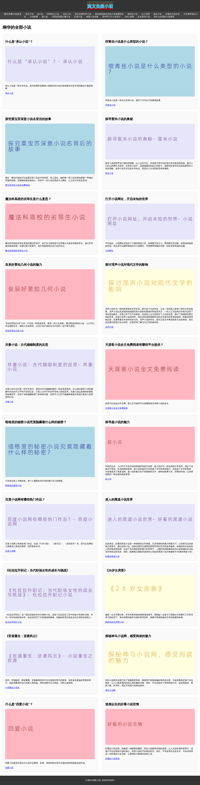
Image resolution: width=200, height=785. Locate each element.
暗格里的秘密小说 (13, 485)
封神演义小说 (53, 14)
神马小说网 (110, 690)
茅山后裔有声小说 (83, 14)
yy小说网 (145, 14)
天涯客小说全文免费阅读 (116, 408)
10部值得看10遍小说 (61, 17)
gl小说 (40, 14)
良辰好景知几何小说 (14, 331)
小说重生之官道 (12, 688)
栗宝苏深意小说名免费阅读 (17, 185)
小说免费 (34, 17)
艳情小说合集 (92, 17)
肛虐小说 (78, 17)
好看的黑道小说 (112, 556)
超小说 (108, 479)
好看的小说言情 (112, 759)
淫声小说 (109, 327)
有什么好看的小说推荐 (164, 17)
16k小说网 (129, 17)
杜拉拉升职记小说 (13, 622)
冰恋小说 (67, 14)
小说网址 (109, 251)
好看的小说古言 (172, 14)
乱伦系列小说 (144, 17)
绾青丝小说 (110, 105)
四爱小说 (9, 768)
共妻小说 (9, 402)
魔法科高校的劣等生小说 (16, 251)
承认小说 (9, 93)
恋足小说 (29, 14)
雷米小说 (109, 173)
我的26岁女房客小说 (114, 622)
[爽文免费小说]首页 (13, 14)
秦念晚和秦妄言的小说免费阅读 (109, 14)
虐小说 (45, 17)
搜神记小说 (132, 14)
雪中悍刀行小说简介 (111, 17)
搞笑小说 (157, 14)
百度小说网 (10, 551)
